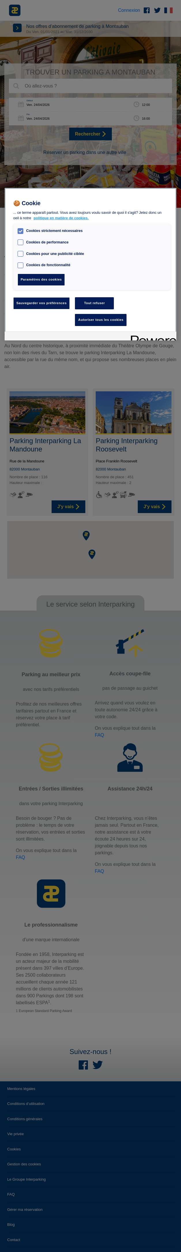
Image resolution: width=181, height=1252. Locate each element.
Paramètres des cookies (41, 279)
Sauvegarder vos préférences (41, 303)
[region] (91, 264)
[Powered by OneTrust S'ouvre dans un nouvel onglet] (152, 336)
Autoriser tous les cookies (100, 319)
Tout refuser (94, 303)
